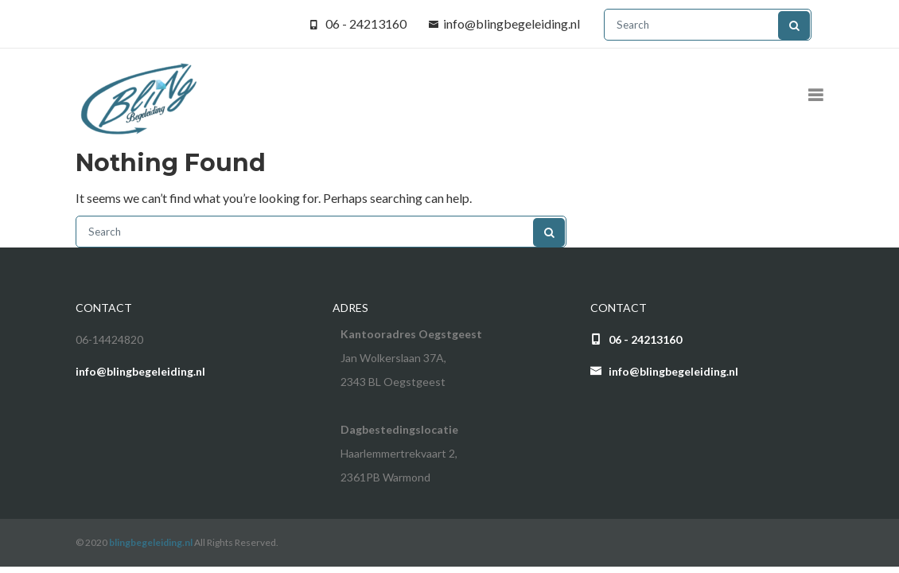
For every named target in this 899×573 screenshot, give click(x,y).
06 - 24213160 (366, 23)
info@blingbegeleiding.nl (511, 23)
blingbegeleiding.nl (151, 542)
